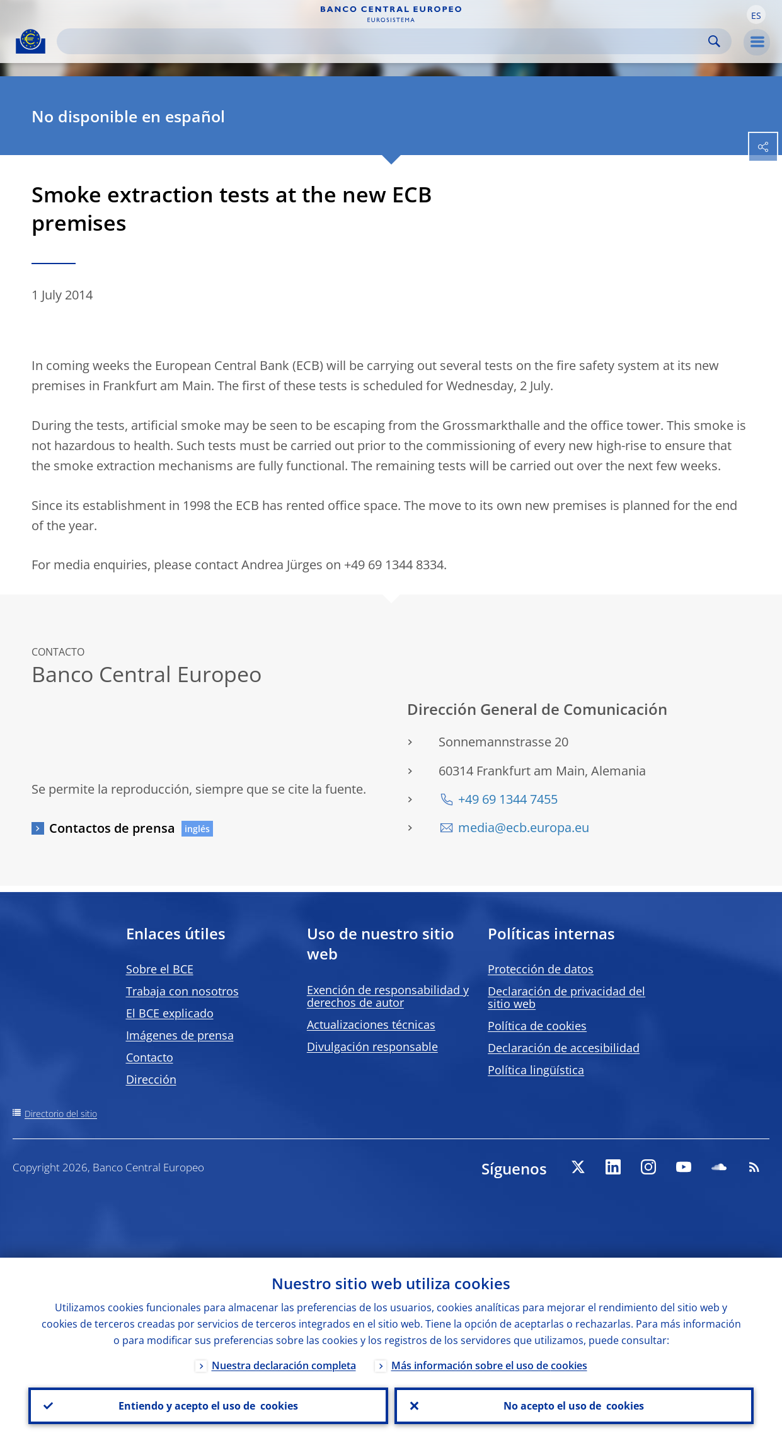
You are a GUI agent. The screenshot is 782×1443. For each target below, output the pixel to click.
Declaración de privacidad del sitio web (566, 997)
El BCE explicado (170, 1013)
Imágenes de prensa (180, 1035)
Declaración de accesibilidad (564, 1047)
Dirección (151, 1079)
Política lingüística (536, 1069)
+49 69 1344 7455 (508, 799)
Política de (537, 1025)
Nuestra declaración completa (284, 1365)
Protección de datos (541, 968)
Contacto (149, 1057)
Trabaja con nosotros (182, 991)
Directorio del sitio (61, 1114)
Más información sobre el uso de (489, 1365)
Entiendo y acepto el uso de (208, 1406)
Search (714, 41)
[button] (756, 14)
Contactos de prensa (112, 828)
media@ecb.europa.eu (523, 827)
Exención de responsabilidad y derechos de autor (388, 996)
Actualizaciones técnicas (371, 1024)
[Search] (384, 41)
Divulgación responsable (372, 1046)
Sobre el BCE (159, 968)
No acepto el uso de (573, 1406)
